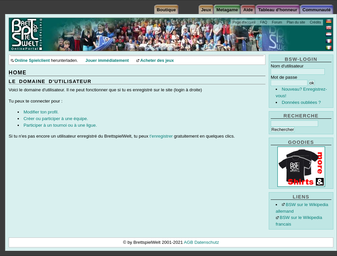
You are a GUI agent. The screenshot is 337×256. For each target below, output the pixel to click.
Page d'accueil (244, 22)
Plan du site (296, 22)
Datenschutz (207, 242)
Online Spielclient (32, 60)
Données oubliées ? (301, 102)
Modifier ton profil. (41, 111)
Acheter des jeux (157, 60)
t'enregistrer (161, 136)
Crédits (315, 22)
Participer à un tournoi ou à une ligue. (60, 125)
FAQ (263, 22)
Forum (277, 22)
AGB (189, 242)
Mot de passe (284, 77)
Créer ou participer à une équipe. (56, 118)
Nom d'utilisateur (287, 66)
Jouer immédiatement (107, 60)
